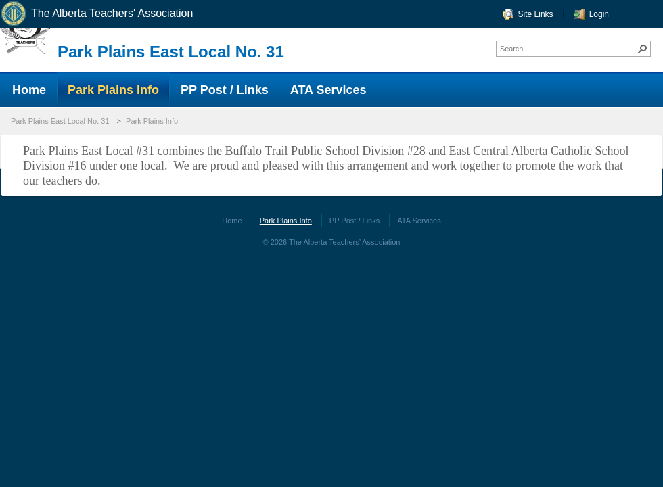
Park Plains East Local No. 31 (171, 52)
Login (599, 14)
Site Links (535, 14)
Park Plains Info (152, 121)
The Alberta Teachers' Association (96, 14)
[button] (642, 48)
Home (232, 220)
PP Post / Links (354, 220)
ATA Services (418, 220)
